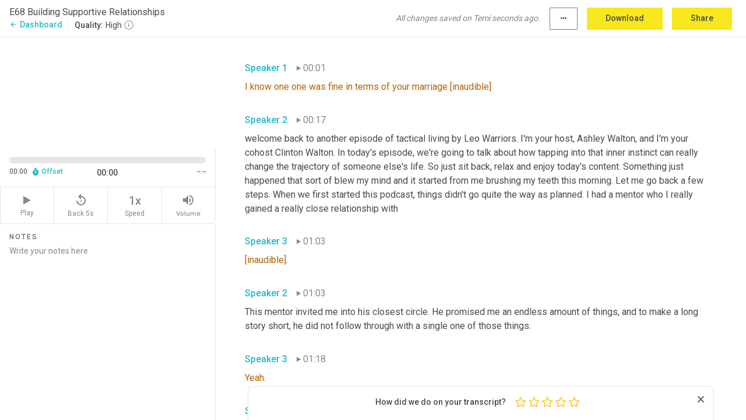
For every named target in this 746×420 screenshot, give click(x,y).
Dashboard (35, 24)
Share (702, 18)
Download (625, 18)
